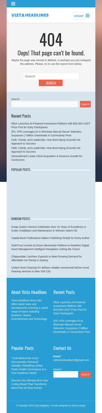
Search (51, 83)
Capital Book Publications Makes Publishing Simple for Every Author (50, 238)
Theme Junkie (78, 405)
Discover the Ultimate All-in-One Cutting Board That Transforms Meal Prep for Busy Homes (29, 384)
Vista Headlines (41, 405)
